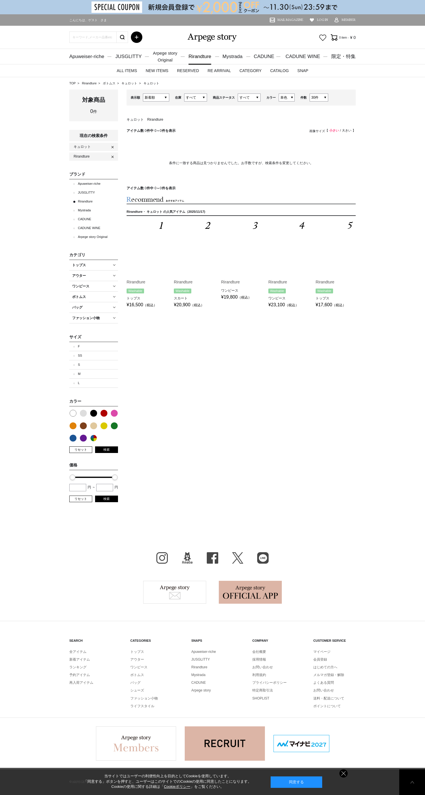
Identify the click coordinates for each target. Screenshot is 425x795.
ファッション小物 (144, 698)
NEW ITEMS (157, 70)
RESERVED (188, 70)
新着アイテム (79, 659)
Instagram (162, 558)
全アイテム (77, 652)
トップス (137, 652)
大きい (346, 130)
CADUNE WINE (303, 56)
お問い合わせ (262, 667)
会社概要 (259, 652)
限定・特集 (343, 56)
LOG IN (322, 20)
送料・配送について (328, 698)
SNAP (302, 70)
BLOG (187, 558)
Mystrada (233, 56)
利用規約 (259, 675)
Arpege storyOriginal (165, 56)
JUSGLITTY (128, 56)
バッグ (135, 683)
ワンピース (138, 667)
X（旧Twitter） (237, 558)
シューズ (137, 690)
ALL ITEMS (127, 70)
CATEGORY (250, 70)
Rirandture (199, 56)
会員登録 (320, 659)
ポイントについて (327, 706)
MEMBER (349, 20)
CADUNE (264, 56)
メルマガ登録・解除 (328, 675)
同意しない (343, 773)
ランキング (77, 667)
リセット (80, 449)
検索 (106, 449)
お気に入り (322, 38)
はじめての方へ (325, 667)
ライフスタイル (142, 706)
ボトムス (109, 83)
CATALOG (279, 70)
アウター (137, 659)
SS (80, 355)
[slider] (72, 477)
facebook (212, 558)
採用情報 (259, 659)
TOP (72, 83)
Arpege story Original (92, 236)
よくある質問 (323, 683)
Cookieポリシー (177, 786)
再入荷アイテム (81, 683)
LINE (263, 558)
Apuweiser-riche (86, 56)
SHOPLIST (260, 698)
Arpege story (174, 592)
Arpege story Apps (250, 592)
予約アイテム (79, 675)
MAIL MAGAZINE (290, 20)
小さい (334, 130)
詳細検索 (136, 37)
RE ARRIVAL (219, 70)
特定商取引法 (262, 690)
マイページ (321, 652)
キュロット (129, 83)
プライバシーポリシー (269, 683)
